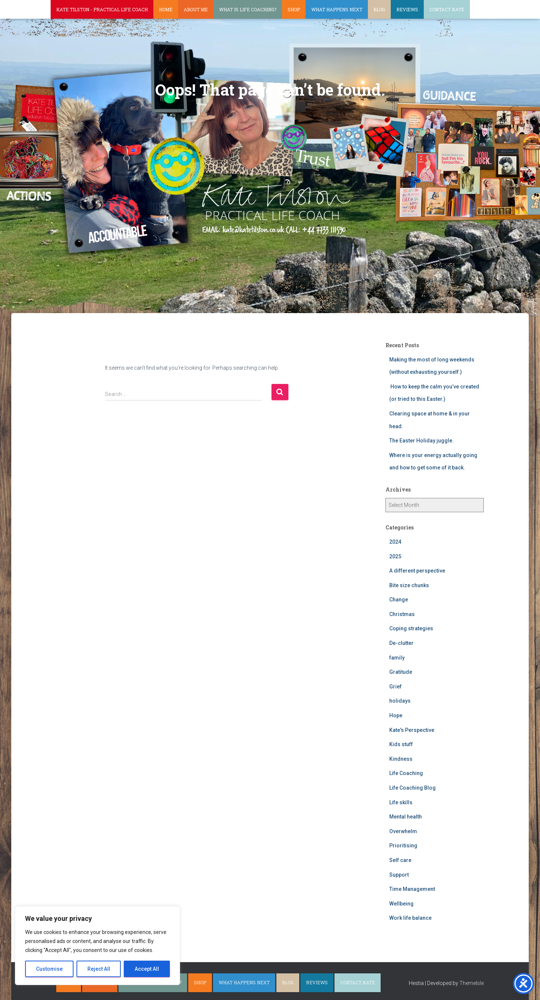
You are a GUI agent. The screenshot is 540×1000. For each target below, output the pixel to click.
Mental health (405, 817)
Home (165, 9)
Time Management (412, 889)
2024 (395, 542)
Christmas (402, 614)
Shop (294, 9)
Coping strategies (411, 628)
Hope (395, 715)
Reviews (407, 9)
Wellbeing (401, 904)
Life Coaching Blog (412, 788)
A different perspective (417, 571)
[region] (97, 945)
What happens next (336, 9)
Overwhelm (403, 831)
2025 (395, 556)
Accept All (147, 969)
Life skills (400, 802)
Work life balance (410, 918)
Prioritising (403, 846)
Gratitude (400, 672)
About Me (196, 9)
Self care (400, 860)
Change (398, 600)
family (397, 658)
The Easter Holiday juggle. (421, 441)
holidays (400, 701)
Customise (49, 969)
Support (399, 875)
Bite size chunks (409, 585)
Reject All (98, 969)
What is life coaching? (247, 9)
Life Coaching (406, 773)
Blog (379, 9)
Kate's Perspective (411, 730)
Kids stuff (401, 744)
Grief (395, 687)
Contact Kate (446, 9)
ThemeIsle (471, 983)
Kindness (400, 759)
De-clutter (401, 643)
